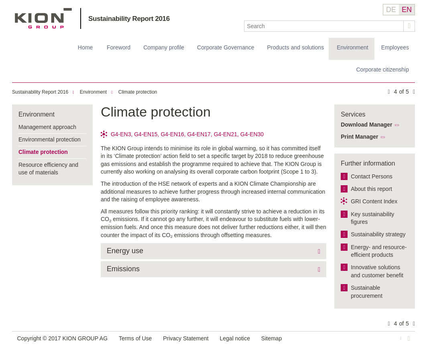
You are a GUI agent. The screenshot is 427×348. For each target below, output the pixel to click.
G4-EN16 (172, 134)
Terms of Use (135, 338)
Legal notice (235, 338)
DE (391, 10)
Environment (352, 47)
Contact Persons (371, 176)
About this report (371, 189)
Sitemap (271, 338)
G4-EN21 (225, 134)
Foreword (118, 47)
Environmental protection (49, 139)
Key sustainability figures (372, 218)
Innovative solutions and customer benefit (377, 271)
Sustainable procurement (366, 292)
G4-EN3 (121, 134)
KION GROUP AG (43, 18)
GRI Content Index (374, 201)
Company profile (163, 47)
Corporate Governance (225, 47)
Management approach (47, 127)
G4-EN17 (199, 134)
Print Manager (359, 136)
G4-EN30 (252, 134)
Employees (395, 47)
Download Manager (366, 124)
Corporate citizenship (382, 69)
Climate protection (137, 92)
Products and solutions (295, 47)
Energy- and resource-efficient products (379, 251)
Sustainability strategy (378, 234)
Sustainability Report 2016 (129, 19)
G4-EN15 (145, 134)
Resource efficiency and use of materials (48, 169)
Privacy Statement (186, 338)
